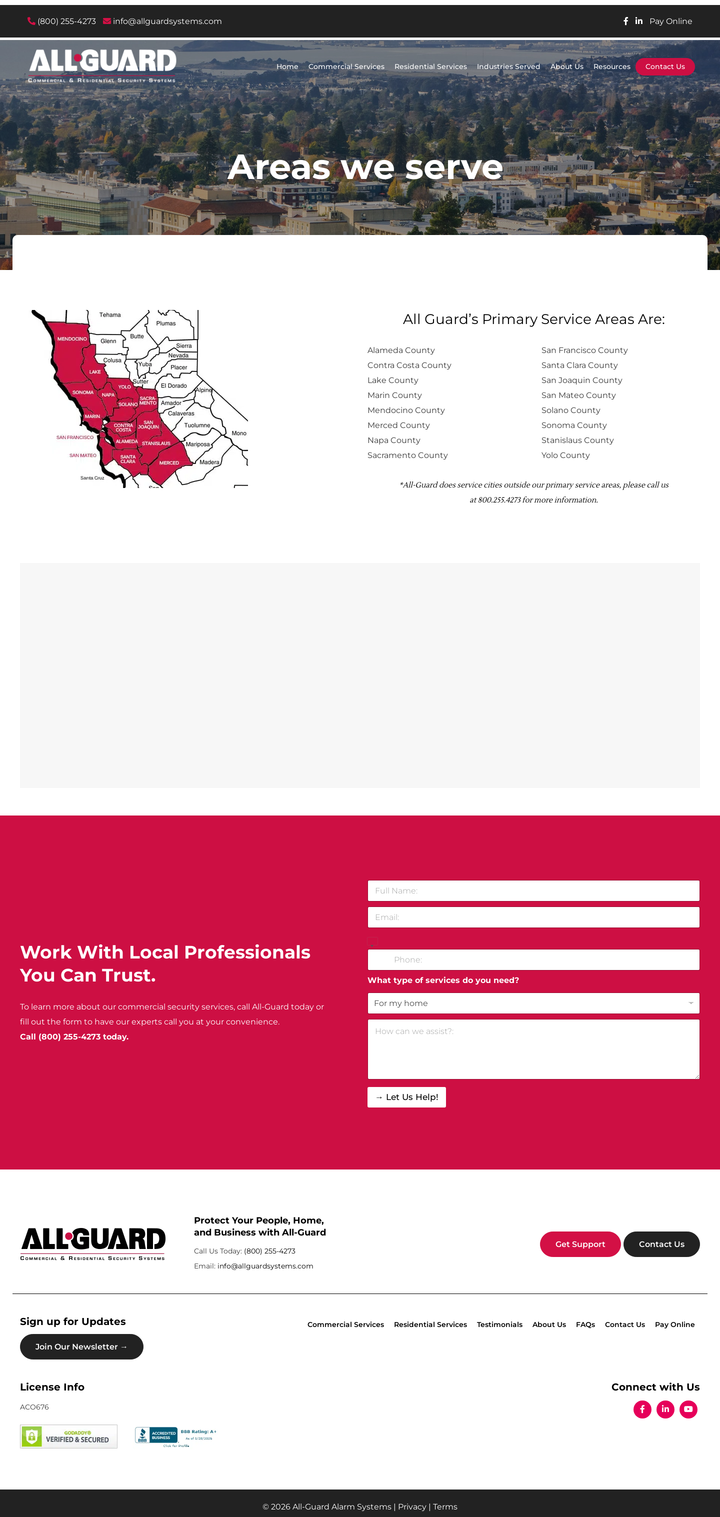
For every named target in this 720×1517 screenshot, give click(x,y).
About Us (567, 66)
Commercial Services (346, 66)
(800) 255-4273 (62, 21)
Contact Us (665, 66)
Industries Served (508, 66)
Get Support (581, 1244)
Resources (612, 66)
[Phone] (534, 959)
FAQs (585, 1324)
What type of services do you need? (443, 980)
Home (287, 66)
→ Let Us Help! (406, 1097)
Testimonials (499, 1324)
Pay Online (671, 21)
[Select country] (373, 942)
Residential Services (430, 66)
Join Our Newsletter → (82, 1347)
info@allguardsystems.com (162, 21)
